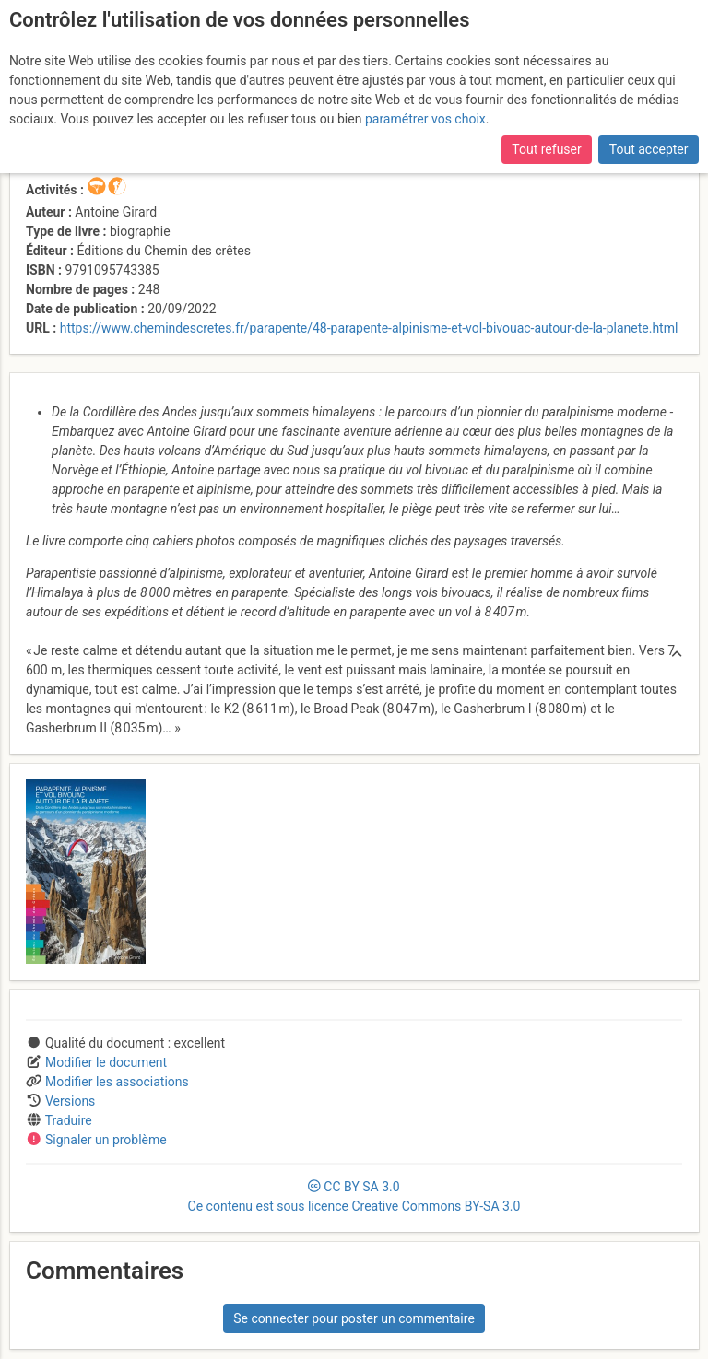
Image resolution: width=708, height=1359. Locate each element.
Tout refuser (546, 149)
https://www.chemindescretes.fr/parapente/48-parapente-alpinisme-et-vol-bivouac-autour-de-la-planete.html (369, 328)
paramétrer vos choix (425, 118)
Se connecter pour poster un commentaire (354, 1318)
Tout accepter (649, 149)
